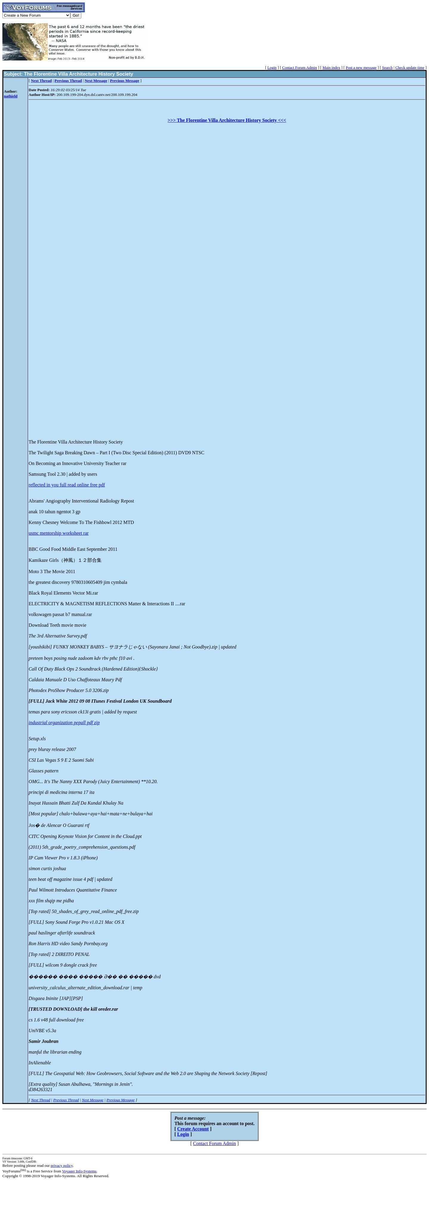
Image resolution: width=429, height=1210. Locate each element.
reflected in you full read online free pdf (67, 484)
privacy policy (62, 1165)
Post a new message (361, 67)
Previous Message (120, 1100)
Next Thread (40, 1100)
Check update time (409, 67)
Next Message (93, 1100)
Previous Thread (66, 1100)
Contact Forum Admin (299, 67)
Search (387, 67)
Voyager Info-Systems (79, 1171)
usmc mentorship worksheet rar (58, 533)
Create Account (193, 1128)
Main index (331, 67)
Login (272, 67)
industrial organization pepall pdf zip (64, 722)
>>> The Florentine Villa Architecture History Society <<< (227, 120)
